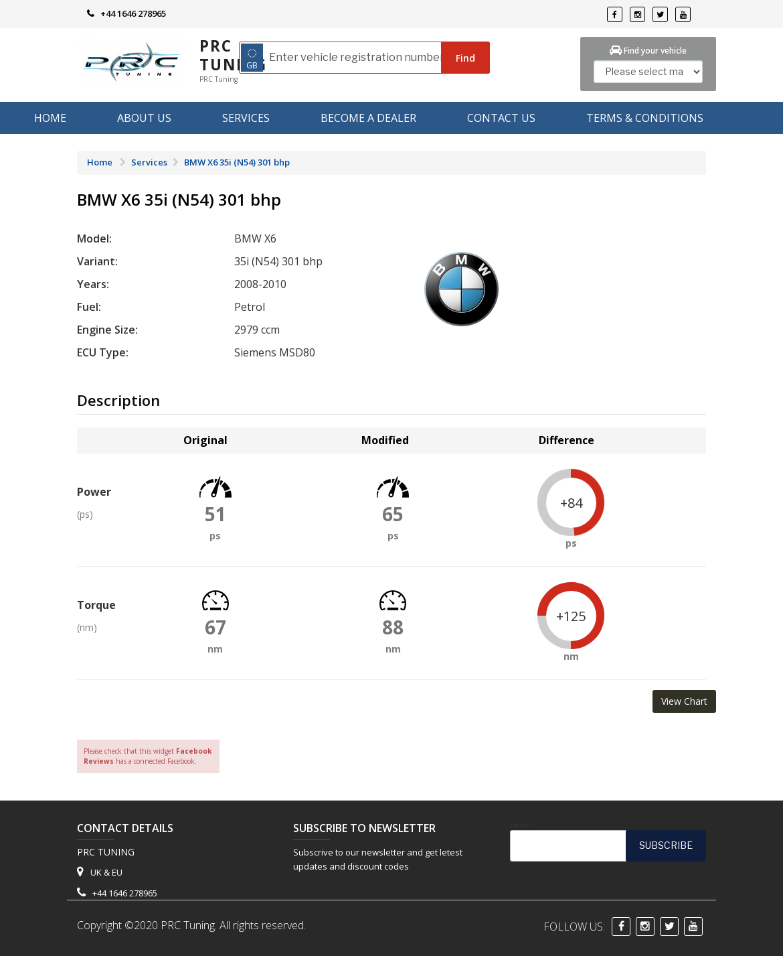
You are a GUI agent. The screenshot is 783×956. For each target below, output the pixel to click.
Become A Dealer (368, 118)
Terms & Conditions (644, 118)
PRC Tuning (233, 55)
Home (50, 118)
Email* (608, 841)
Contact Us (501, 118)
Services (246, 118)
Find (465, 58)
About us (144, 118)
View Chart (684, 701)
